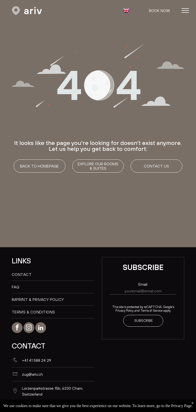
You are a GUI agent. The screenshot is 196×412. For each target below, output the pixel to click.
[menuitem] (53, 274)
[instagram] (29, 328)
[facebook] (17, 328)
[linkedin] (40, 328)
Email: (143, 284)
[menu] (185, 10)
